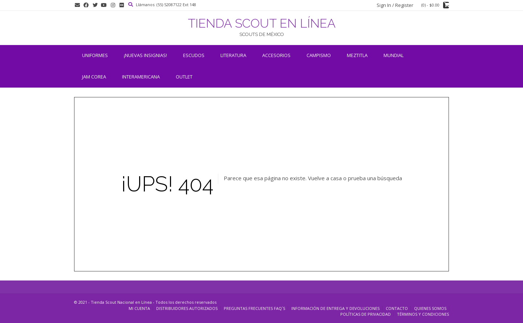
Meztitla (357, 55)
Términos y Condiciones (423, 314)
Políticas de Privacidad (365, 314)
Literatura (233, 55)
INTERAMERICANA (141, 76)
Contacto (397, 308)
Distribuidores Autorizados (187, 308)
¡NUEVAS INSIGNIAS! (145, 55)
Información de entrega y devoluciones (335, 308)
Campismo (319, 55)
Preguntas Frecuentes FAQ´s (254, 308)
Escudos (193, 55)
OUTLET (184, 76)
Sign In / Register (395, 5)
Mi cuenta (139, 308)
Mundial (394, 55)
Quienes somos (430, 308)
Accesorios (276, 55)
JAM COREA (94, 76)
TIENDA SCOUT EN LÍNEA (262, 23)
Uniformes (95, 55)
